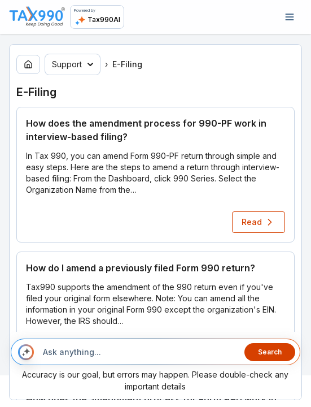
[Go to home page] (28, 64)
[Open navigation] (289, 17)
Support (72, 64)
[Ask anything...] (139, 352)
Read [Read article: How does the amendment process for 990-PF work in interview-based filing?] (258, 222)
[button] (155, 175)
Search (270, 352)
